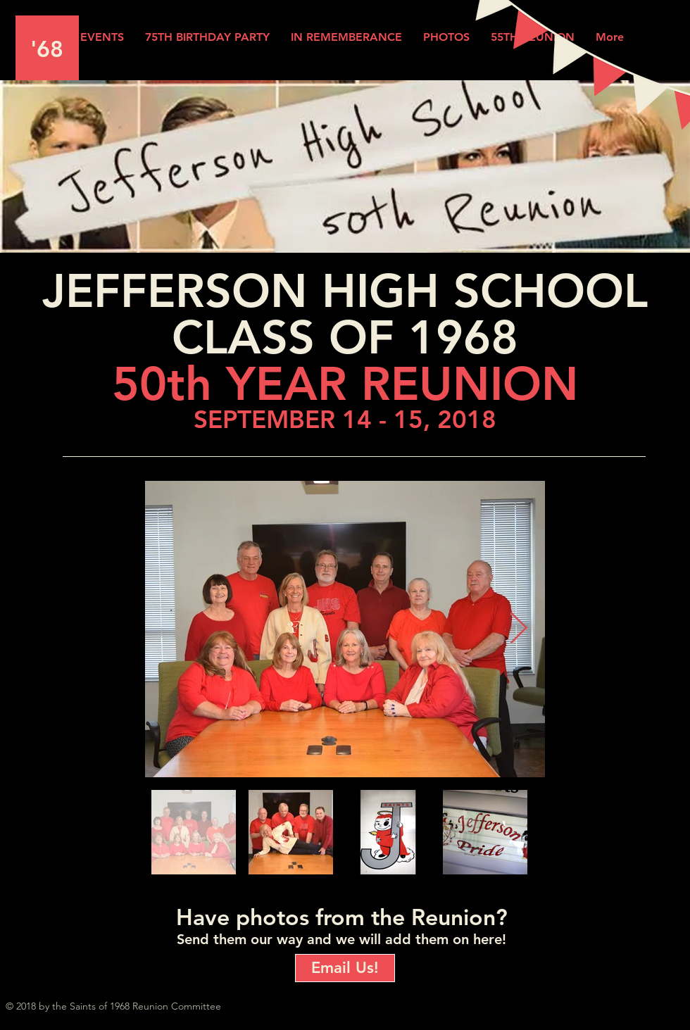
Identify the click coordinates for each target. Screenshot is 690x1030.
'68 (46, 48)
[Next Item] (518, 629)
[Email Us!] (345, 968)
